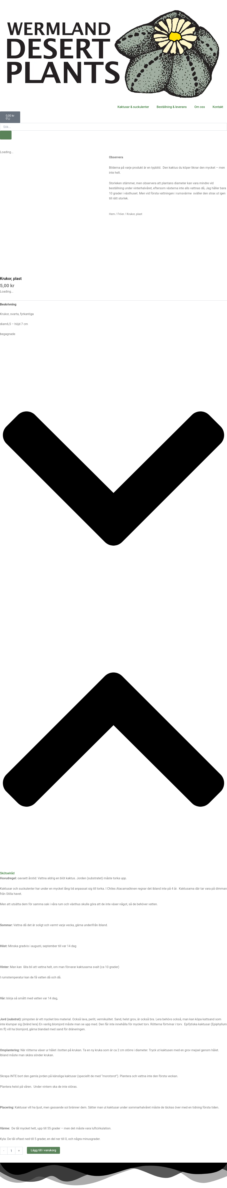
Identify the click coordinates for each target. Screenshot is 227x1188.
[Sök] (6, 135)
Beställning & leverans (172, 107)
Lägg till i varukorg (43, 1150)
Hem (112, 214)
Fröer (120, 214)
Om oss (199, 107)
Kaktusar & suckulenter (133, 107)
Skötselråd (7, 873)
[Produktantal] (11, 1151)
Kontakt (218, 107)
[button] (113, 612)
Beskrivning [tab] (8, 304)
